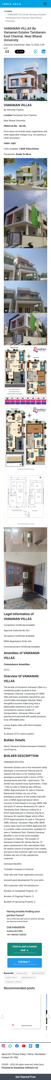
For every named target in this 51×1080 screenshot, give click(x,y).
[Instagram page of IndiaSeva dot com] (5, 1047)
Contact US (7, 1057)
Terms (30, 1054)
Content (8, 11)
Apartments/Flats (38, 973)
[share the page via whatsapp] (35, 51)
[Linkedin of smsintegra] (39, 1047)
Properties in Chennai (13, 982)
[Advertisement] (27, 1007)
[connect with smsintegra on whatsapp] (11, 1047)
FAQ (16, 1057)
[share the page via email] (7, 51)
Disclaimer (40, 1054)
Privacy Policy (19, 1054)
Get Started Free (25, 1077)
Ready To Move (11, 978)
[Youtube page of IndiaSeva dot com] (25, 1047)
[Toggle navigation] (45, 4)
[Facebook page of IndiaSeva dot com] (18, 1047)
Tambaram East (21, 973)
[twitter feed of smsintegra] (32, 1047)
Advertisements (26, 1025)
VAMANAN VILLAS (28, 978)
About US (6, 1054)
